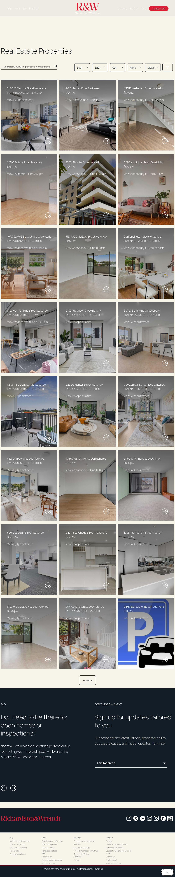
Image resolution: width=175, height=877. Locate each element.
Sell (25, 8)
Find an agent (111, 860)
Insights (134, 8)
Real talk (77, 844)
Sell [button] (43, 853)
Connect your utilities (114, 847)
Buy (10, 8)
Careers (122, 8)
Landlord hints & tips (82, 847)
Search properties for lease (52, 841)
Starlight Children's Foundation (118, 851)
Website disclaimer (113, 863)
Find (143, 8)
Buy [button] (11, 837)
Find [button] (108, 853)
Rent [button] (44, 837)
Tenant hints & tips (81, 854)
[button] (4, 788)
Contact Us (158, 8)
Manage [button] (77, 837)
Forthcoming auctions (18, 847)
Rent (17, 8)
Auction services (48, 863)
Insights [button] (109, 837)
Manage (34, 8)
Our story (109, 841)
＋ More (87, 680)
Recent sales (14, 851)
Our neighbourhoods (18, 854)
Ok (167, 872)
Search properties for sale (19, 841)
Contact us (110, 856)
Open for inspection (17, 844)
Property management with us (86, 851)
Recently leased (48, 847)
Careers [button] (78, 856)
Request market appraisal (52, 860)
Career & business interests (116, 844)
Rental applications (49, 851)
